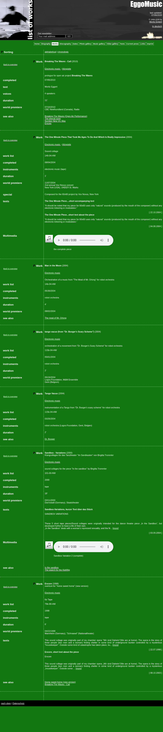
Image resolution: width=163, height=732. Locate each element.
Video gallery (112, 44)
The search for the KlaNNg (57, 570)
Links (142, 44)
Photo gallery (85, 44)
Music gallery (99, 44)
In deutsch (157, 26)
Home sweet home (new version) (60, 682)
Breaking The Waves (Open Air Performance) (66, 116)
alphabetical (50, 52)
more (115, 528)
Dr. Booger (50, 439)
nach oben (6, 703)
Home (37, 44)
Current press (132, 44)
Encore (48, 123)
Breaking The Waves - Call (57, 684)
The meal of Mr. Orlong (55, 318)
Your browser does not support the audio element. (83, 240)
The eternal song (53, 118)
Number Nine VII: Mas (55, 121)
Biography (45, 44)
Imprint (150, 44)
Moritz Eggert (155, 22)
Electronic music (53, 69)
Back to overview (10, 65)
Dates (75, 44)
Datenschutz (18, 703)
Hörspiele (66, 69)
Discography (65, 44)
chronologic (63, 52)
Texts (122, 44)
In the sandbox (52, 567)
